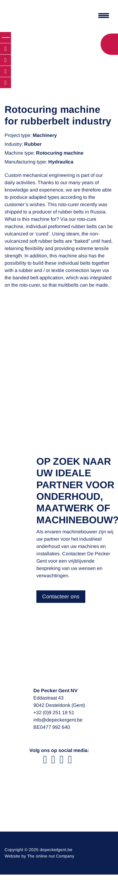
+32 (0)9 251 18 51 (53, 712)
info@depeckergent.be (58, 719)
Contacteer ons (60, 596)
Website (12, 856)
